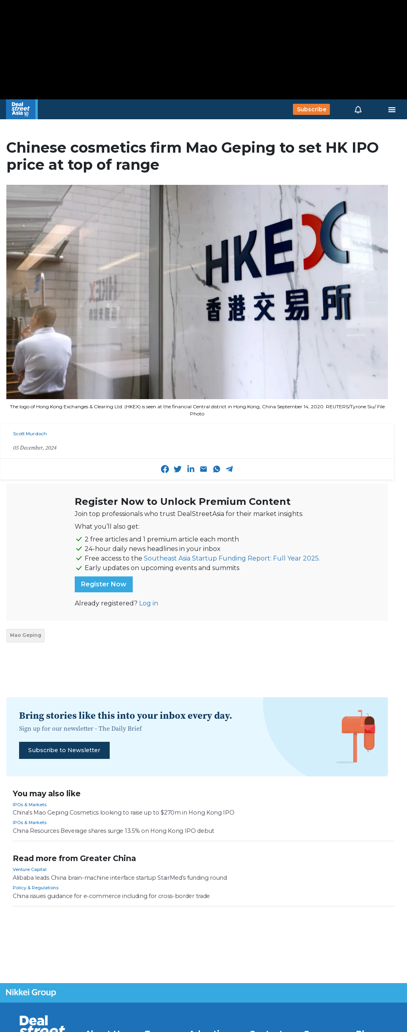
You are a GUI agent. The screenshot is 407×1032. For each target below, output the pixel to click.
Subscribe (311, 109)
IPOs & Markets (30, 804)
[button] (358, 109)
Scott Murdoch (30, 433)
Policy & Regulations (35, 887)
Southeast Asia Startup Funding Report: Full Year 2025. (232, 558)
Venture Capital (30, 869)
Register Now (103, 584)
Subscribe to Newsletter (64, 750)
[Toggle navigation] (392, 109)
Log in (148, 603)
